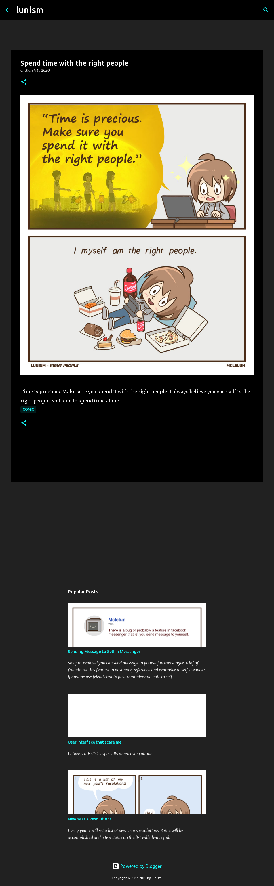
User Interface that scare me (94, 742)
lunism (29, 10)
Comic (28, 409)
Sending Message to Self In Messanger (104, 651)
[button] (23, 82)
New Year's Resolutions (89, 819)
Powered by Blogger (137, 866)
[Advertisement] (137, 531)
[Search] (51, 10)
